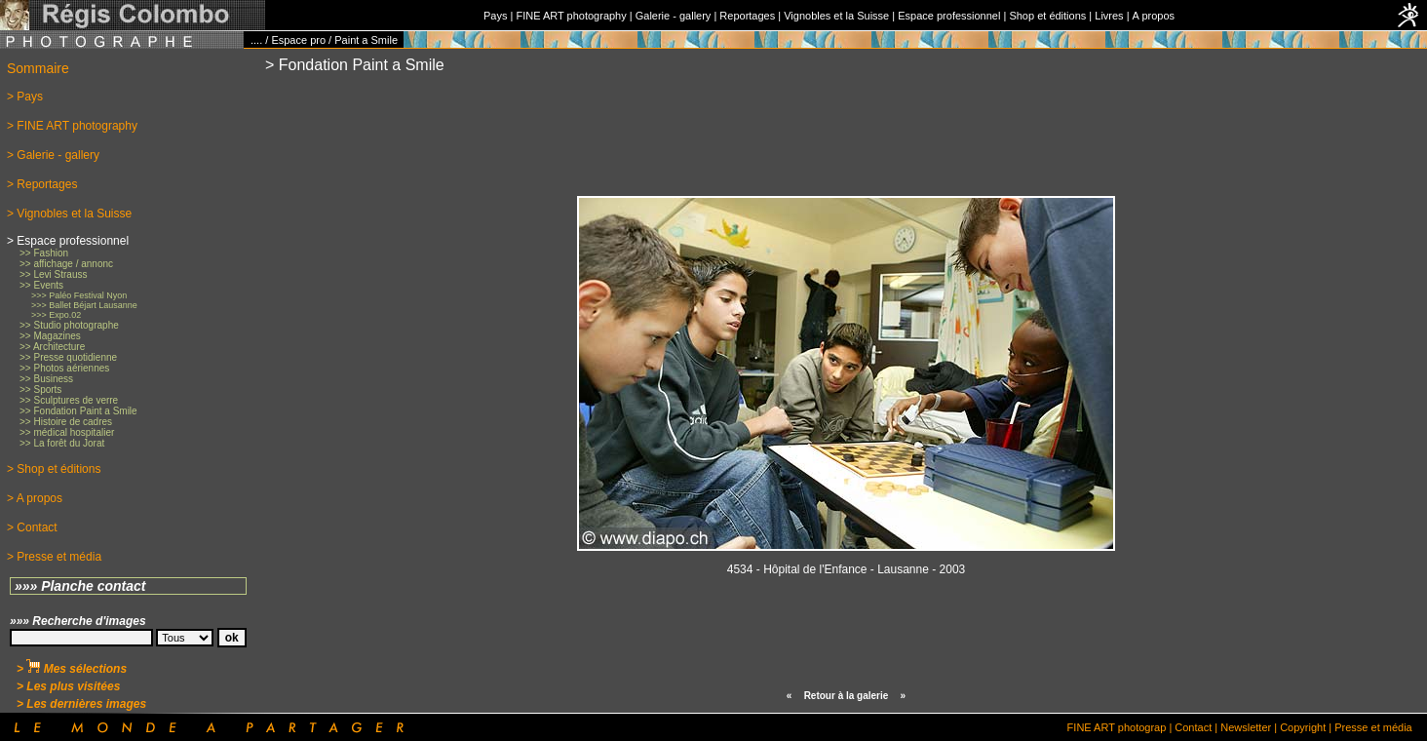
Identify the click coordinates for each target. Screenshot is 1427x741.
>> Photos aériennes (64, 368)
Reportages (747, 15)
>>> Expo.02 (56, 315)
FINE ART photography (571, 15)
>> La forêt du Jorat (61, 443)
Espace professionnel (949, 15)
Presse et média (1372, 727)
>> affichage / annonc (66, 263)
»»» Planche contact (80, 586)
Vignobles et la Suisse (836, 15)
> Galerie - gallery (53, 155)
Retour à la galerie (846, 695)
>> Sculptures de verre (68, 400)
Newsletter (1245, 727)
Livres (1109, 15)
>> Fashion (43, 253)
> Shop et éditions (53, 469)
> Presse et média (54, 557)
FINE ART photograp (1117, 727)
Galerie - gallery (674, 15)
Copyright (1303, 727)
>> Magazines (50, 336)
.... (256, 40)
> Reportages (42, 184)
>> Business (46, 378)
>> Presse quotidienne (68, 357)
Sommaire (38, 68)
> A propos (34, 498)
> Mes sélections (72, 669)
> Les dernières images (81, 704)
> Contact (32, 527)
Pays (495, 15)
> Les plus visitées (68, 686)
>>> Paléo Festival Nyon (79, 295)
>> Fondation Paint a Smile (78, 411)
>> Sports (40, 389)
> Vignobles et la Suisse (69, 213)
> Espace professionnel (68, 241)
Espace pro (298, 40)
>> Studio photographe (69, 325)
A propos (1154, 15)
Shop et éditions (1047, 15)
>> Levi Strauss (53, 274)
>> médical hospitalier (66, 432)
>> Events (41, 285)
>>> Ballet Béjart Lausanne (84, 305)
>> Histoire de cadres (65, 421)
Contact (1193, 727)
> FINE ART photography (72, 126)
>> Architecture (52, 346)
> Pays (25, 96)
